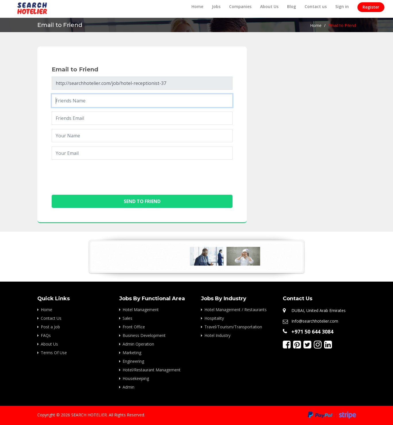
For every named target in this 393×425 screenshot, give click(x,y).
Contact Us (51, 318)
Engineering (133, 361)
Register (371, 7)
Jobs (216, 6)
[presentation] (95, 175)
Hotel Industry (217, 335)
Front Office (134, 327)
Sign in (342, 6)
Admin (128, 387)
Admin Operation (138, 344)
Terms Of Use (54, 352)
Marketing (132, 352)
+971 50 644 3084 (312, 331)
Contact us (316, 6)
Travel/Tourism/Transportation (233, 327)
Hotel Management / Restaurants (235, 309)
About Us (269, 6)
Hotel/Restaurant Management (152, 370)
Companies (240, 6)
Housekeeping (136, 378)
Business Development (144, 335)
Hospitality (214, 318)
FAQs (46, 335)
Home (197, 6)
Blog (291, 6)
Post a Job (50, 327)
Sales (127, 318)
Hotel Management (141, 309)
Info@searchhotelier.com (314, 321)
